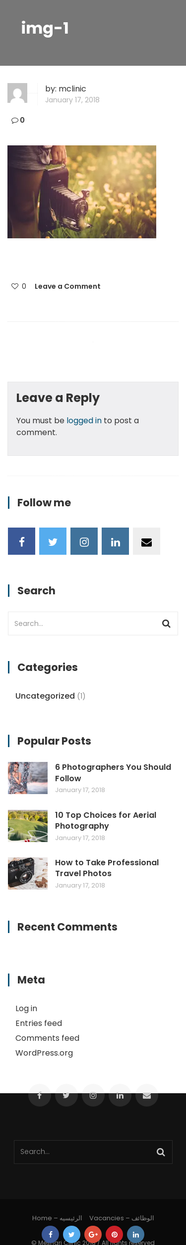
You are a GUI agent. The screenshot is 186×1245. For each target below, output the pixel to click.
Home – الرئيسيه (57, 1218)
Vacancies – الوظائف (121, 1218)
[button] (81, 191)
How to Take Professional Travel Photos (107, 868)
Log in (26, 1008)
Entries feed (38, 1023)
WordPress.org (44, 1053)
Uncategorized (45, 696)
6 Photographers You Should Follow (113, 773)
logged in (84, 420)
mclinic (72, 88)
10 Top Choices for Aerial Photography (105, 821)
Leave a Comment (68, 286)
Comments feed (47, 1038)
